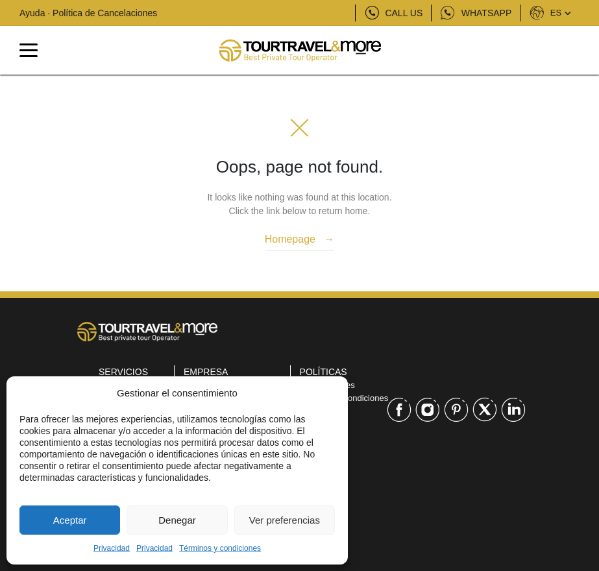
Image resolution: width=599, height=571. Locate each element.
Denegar (177, 520)
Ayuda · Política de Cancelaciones (88, 13)
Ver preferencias (284, 520)
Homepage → (300, 239)
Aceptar (70, 520)
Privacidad (111, 548)
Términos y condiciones (220, 548)
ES (549, 13)
